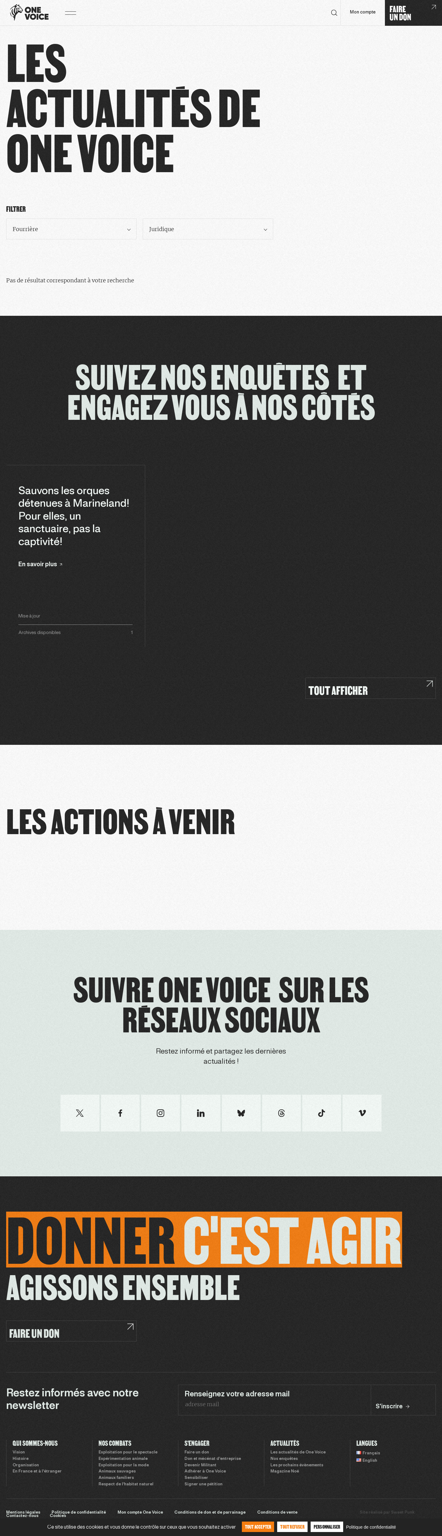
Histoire (21, 1459)
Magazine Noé (284, 1471)
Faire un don (196, 1452)
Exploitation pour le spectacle (128, 1452)
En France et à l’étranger (37, 1471)
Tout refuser (292, 1526)
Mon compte (363, 12)
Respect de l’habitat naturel (126, 1484)
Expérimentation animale (123, 1459)
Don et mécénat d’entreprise (212, 1459)
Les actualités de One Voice (298, 1452)
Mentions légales (23, 1513)
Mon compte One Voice (140, 1513)
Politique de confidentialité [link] (371, 1527)
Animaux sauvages (117, 1471)
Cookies (58, 1516)
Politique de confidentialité (79, 1513)
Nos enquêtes (284, 1459)
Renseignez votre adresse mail (237, 1394)
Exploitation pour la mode (124, 1465)
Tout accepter (258, 1526)
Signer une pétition (203, 1484)
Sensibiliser (196, 1478)
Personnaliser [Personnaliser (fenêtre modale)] (327, 1526)
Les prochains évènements (296, 1465)
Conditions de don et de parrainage (210, 1513)
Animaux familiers (116, 1478)
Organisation (26, 1465)
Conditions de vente (277, 1513)
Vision (19, 1452)
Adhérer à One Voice (205, 1471)
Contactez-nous (22, 1516)
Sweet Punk (402, 1513)
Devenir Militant (200, 1465)
